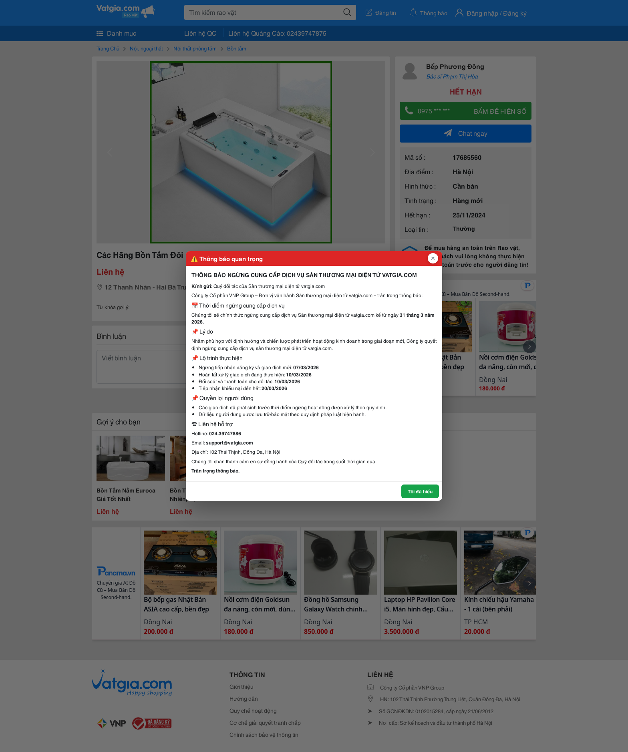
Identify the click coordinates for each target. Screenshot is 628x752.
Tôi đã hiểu (420, 491)
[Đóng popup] (433, 258)
